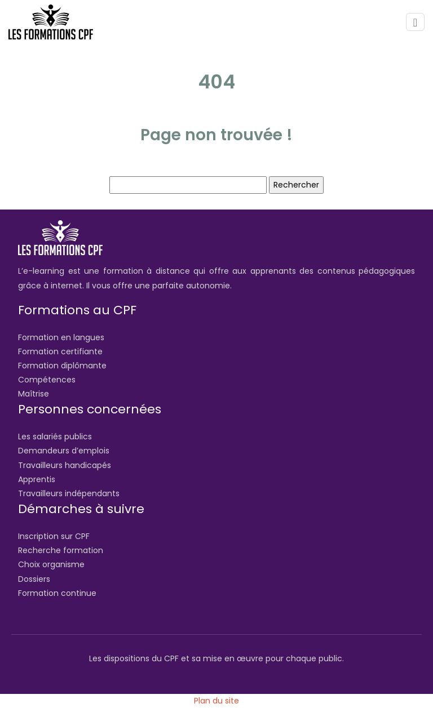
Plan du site (216, 700)
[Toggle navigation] (415, 22)
